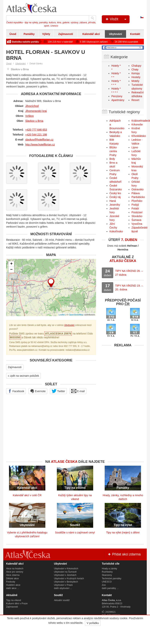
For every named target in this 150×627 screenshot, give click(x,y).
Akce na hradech (14, 568)
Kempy (135, 73)
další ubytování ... (63, 588)
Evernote (38, 391)
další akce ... (12, 588)
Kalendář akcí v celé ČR (27, 495)
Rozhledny (107, 571)
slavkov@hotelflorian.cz (39, 139)
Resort (135, 100)
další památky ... (110, 588)
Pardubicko (138, 197)
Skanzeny (107, 575)
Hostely (135, 77)
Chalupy (136, 65)
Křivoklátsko (138, 135)
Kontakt (135, 34)
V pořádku (93, 623)
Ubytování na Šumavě (65, 571)
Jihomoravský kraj (36, 110)
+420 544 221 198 (36, 134)
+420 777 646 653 (36, 129)
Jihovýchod (32, 105)
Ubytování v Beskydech (66, 581)
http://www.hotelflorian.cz (40, 144)
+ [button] (11, 264)
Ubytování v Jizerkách (65, 575)
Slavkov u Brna (34, 120)
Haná (112, 200)
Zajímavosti (65, 34)
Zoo (104, 585)
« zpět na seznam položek (23, 375)
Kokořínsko (116, 231)
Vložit (117, 19)
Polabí (135, 208)
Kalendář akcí (91, 34)
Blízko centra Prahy (113, 151)
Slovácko (136, 216)
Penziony (116, 96)
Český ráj (115, 197)
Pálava (135, 193)
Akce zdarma (13, 575)
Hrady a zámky (109, 568)
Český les (115, 193)
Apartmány (117, 100)
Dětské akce (12, 578)
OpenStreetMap (76, 315)
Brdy (112, 158)
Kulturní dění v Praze (17, 603)
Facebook (16, 391)
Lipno (134, 147)
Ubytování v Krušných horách (69, 578)
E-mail (78, 391)
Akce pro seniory (14, 571)
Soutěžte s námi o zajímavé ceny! (75, 532)
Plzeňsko (136, 200)
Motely (135, 80)
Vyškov (29, 115)
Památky (29, 34)
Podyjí (135, 204)
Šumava (136, 219)
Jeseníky (114, 204)
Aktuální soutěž (62, 600)
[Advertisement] (123, 373)
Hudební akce (13, 585)
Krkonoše (137, 124)
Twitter (58, 391)
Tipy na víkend (13, 600)
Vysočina (136, 223)
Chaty (135, 69)
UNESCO (107, 581)
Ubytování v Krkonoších (66, 568)
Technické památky (111, 578)
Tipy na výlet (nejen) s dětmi (123, 532)
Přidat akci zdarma (124, 554)
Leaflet (62, 315)
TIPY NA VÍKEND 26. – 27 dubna (129, 272)
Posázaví (137, 212)
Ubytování (115, 34)
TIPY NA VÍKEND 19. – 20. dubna (129, 287)
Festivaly (10, 581)
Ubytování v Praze (63, 585)
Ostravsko (137, 189)
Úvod (12, 34)
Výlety (46, 34)
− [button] (11, 270)
